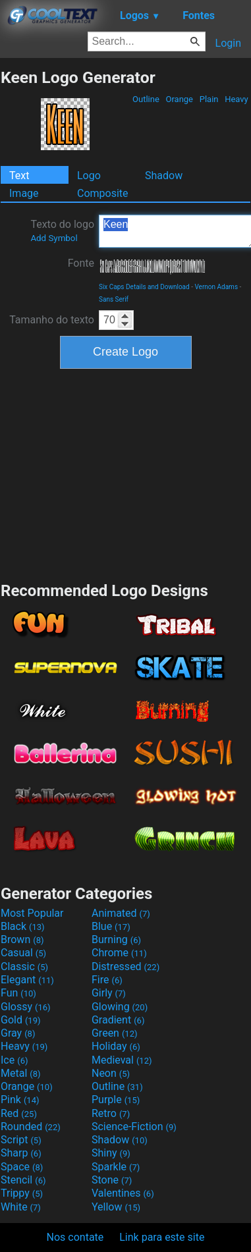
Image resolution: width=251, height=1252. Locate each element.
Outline (145, 99)
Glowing (120, 1006)
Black (23, 926)
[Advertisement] (126, 473)
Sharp (21, 1153)
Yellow (116, 1207)
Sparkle (116, 1166)
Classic (24, 966)
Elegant (27, 979)
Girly (109, 993)
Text (19, 175)
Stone (112, 1180)
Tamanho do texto (51, 319)
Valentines (123, 1193)
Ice (14, 1060)
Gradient (118, 1020)
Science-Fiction (134, 1126)
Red (19, 1113)
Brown (22, 939)
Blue (111, 926)
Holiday (116, 1046)
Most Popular (32, 913)
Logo (89, 175)
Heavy (236, 99)
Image (24, 193)
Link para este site (161, 1237)
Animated (121, 913)
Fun (18, 993)
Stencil (23, 1180)
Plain (208, 99)
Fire (107, 979)
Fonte (81, 263)
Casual (23, 952)
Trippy (22, 1193)
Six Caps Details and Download (144, 286)
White (21, 1207)
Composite (102, 193)
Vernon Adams (216, 286)
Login (228, 43)
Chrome (119, 952)
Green (115, 1033)
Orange (179, 99)
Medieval (122, 1060)
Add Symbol (53, 238)
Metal (21, 1073)
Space (22, 1166)
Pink (20, 1099)
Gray (18, 1033)
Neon (111, 1073)
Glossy (26, 1006)
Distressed (125, 966)
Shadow (163, 175)
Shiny (111, 1153)
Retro (111, 1113)
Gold (21, 1020)
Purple (116, 1099)
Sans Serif (113, 299)
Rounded (31, 1126)
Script (21, 1139)
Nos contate (75, 1237)
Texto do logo (62, 230)
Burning (116, 939)
